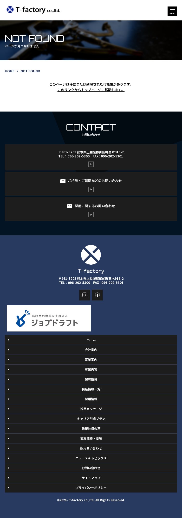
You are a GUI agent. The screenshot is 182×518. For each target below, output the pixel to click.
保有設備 (91, 379)
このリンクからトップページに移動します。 (91, 89)
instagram (84, 295)
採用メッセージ (91, 408)
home (9, 71)
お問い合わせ (91, 468)
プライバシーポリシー (91, 487)
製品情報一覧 (91, 389)
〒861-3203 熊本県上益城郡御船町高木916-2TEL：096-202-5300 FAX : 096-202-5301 (91, 154)
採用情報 (91, 399)
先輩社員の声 (91, 428)
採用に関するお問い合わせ (95, 205)
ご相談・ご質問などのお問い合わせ (95, 180)
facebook (97, 295)
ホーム (91, 339)
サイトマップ (91, 477)
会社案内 (91, 349)
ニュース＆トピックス (91, 458)
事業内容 (91, 369)
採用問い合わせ (91, 448)
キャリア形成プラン (91, 418)
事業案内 (91, 359)
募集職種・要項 (91, 438)
